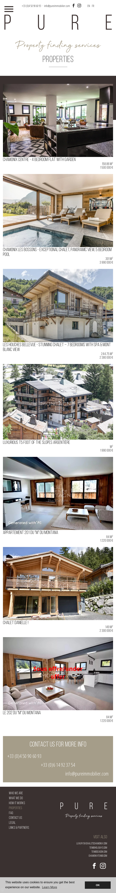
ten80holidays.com (98, 847)
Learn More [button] (49, 887)
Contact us (15, 818)
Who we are (16, 793)
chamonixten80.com (98, 855)
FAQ (11, 813)
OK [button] (98, 885)
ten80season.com (99, 851)
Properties (15, 808)
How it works (17, 803)
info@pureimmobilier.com (57, 6)
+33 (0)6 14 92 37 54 (58, 764)
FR (93, 6)
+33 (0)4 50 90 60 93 (24, 755)
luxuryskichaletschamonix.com (91, 843)
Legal (12, 823)
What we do (16, 798)
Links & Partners (19, 828)
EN (88, 6)
